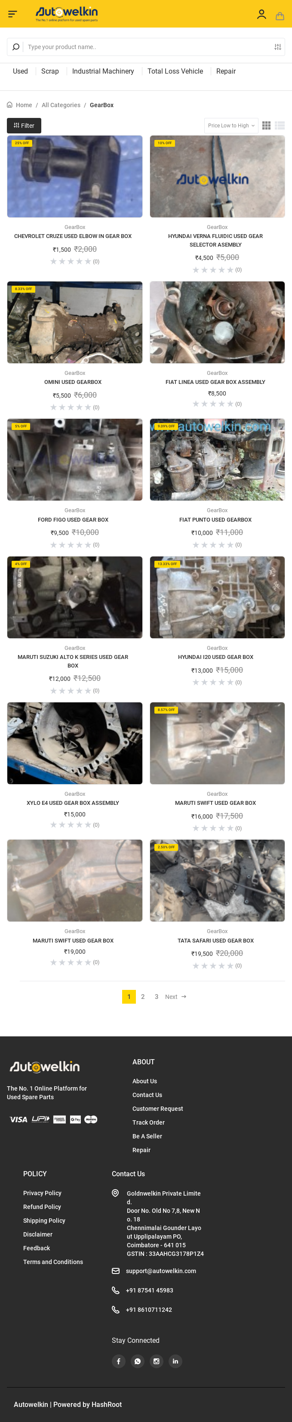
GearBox (102, 105)
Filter (24, 125)
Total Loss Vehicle (175, 71)
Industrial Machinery (103, 71)
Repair (226, 71)
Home (24, 105)
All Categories (61, 105)
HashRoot (107, 1404)
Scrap (50, 71)
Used (20, 71)
